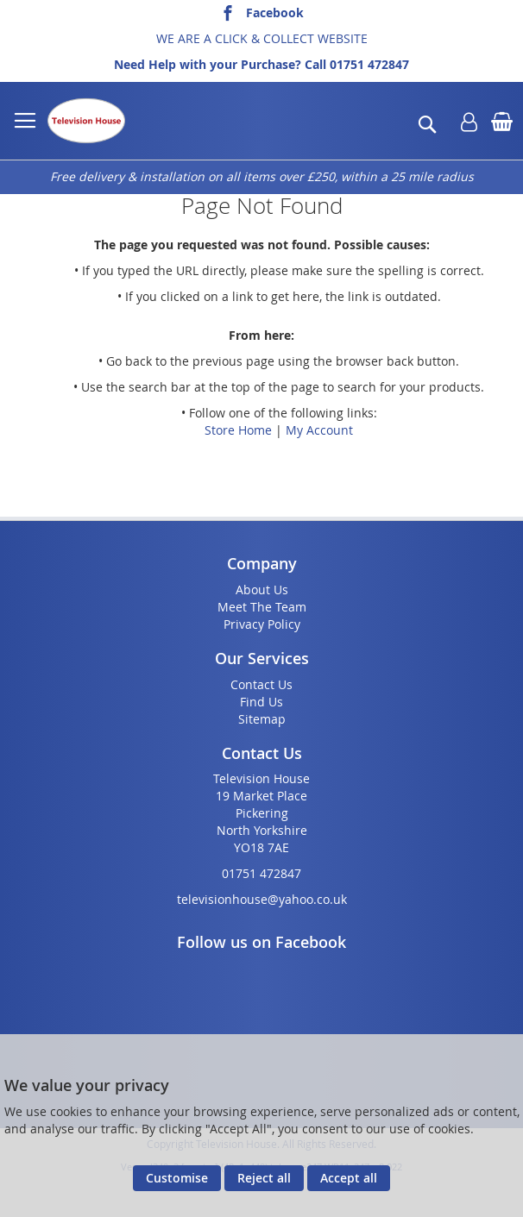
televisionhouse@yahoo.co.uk (262, 899)
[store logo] (86, 121)
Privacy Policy (262, 624)
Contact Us (261, 684)
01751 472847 (369, 64)
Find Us (261, 701)
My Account (319, 430)
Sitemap (262, 719)
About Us (262, 589)
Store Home (238, 430)
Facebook (275, 12)
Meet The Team (261, 607)
